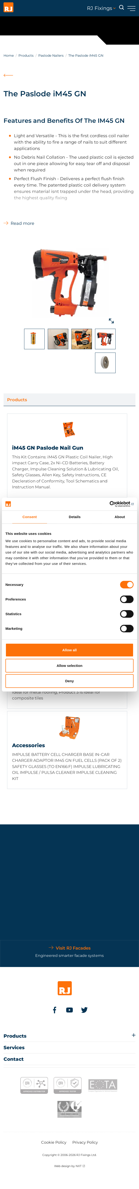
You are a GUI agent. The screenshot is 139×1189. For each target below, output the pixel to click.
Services (14, 1047)
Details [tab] (75, 517)
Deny (69, 681)
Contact (14, 1059)
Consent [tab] (29, 517)
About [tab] (120, 517)
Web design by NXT (68, 1166)
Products (26, 55)
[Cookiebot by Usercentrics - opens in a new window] (113, 504)
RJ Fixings (101, 8)
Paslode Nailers (51, 55)
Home (9, 55)
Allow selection (69, 665)
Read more (22, 223)
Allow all (69, 650)
